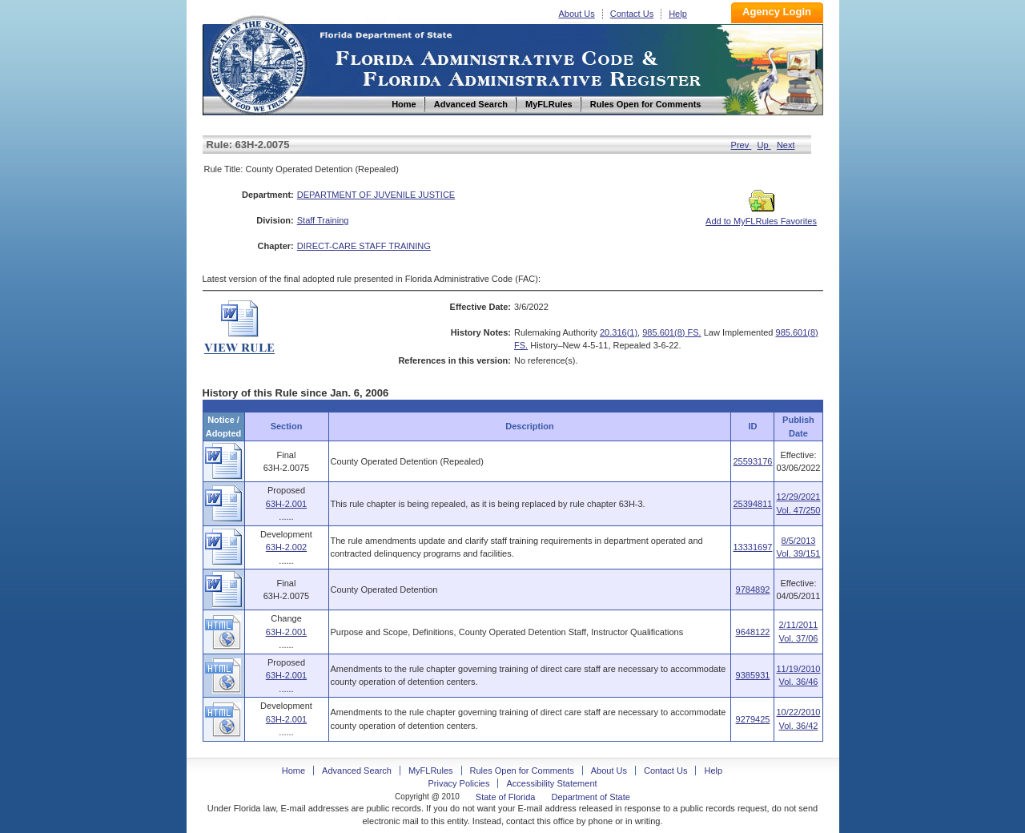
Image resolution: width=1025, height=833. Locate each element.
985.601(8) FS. (671, 332)
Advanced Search (357, 770)
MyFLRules (430, 770)
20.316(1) (618, 332)
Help (678, 13)
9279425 (753, 719)
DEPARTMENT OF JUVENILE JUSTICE (376, 194)
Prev (741, 145)
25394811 (752, 504)
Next (786, 145)
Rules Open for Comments (522, 770)
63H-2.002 (286, 547)
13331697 (752, 547)
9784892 (753, 589)
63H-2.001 (286, 504)
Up (764, 145)
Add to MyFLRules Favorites (761, 216)
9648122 (753, 632)
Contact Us (631, 13)
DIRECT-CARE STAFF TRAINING (364, 246)
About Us (577, 13)
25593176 (752, 461)
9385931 (753, 675)
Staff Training (323, 220)
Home (257, 63)
